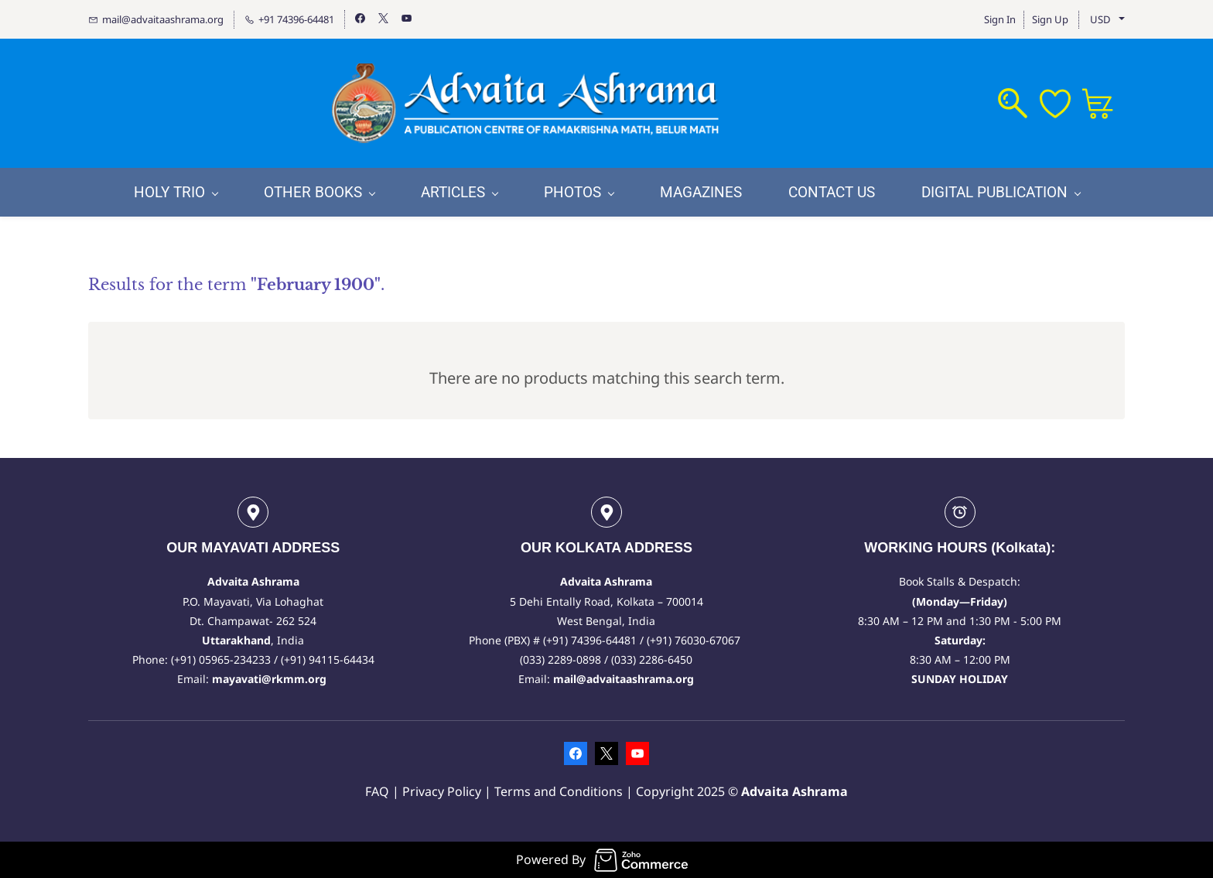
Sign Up (1050, 19)
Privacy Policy (443, 791)
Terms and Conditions (558, 791)
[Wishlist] (1061, 103)
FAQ (377, 791)
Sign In (1000, 19)
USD (1100, 19)
